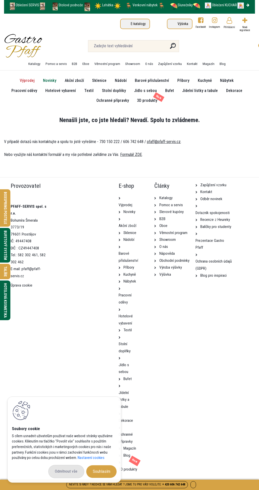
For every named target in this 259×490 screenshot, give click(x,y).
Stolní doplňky (114, 90)
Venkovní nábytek (145, 5)
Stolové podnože (71, 5)
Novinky (49, 80)
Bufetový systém (5, 245)
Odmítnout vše (66, 471)
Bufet (169, 90)
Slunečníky (181, 5)
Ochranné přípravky (112, 100)
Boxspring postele (5, 208)
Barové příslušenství (152, 80)
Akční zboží (74, 80)
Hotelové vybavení (60, 90)
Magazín (208, 64)
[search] (173, 48)
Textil (89, 90)
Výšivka (183, 24)
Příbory (183, 80)
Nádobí (121, 80)
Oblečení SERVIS (27, 5)
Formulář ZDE (131, 154)
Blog (223, 64)
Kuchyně (205, 80)
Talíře (5, 271)
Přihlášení (229, 27)
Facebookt (201, 27)
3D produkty (147, 100)
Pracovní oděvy (24, 90)
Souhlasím (101, 471)
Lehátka (108, 5)
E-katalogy (138, 24)
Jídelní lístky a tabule (200, 90)
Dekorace (234, 90)
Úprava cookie (21, 285)
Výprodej (27, 80)
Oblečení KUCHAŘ (224, 5)
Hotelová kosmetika (5, 300)
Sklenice (99, 80)
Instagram (215, 27)
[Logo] (35, 46)
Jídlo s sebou (145, 90)
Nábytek (227, 80)
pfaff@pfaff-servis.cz (164, 141)
